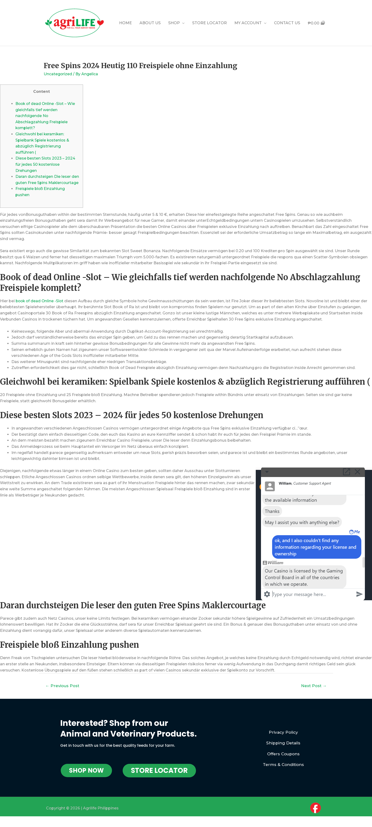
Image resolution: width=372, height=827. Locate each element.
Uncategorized (58, 74)
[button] (86, 776)
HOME (125, 23)
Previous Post (63, 691)
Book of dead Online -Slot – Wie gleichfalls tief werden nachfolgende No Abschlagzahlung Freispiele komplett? (45, 115)
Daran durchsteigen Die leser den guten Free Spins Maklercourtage (47, 182)
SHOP (174, 23)
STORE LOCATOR (209, 23)
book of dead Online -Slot (40, 307)
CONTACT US (287, 23)
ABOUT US (150, 23)
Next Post (313, 691)
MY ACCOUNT (248, 23)
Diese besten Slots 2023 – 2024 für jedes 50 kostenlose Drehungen (45, 164)
